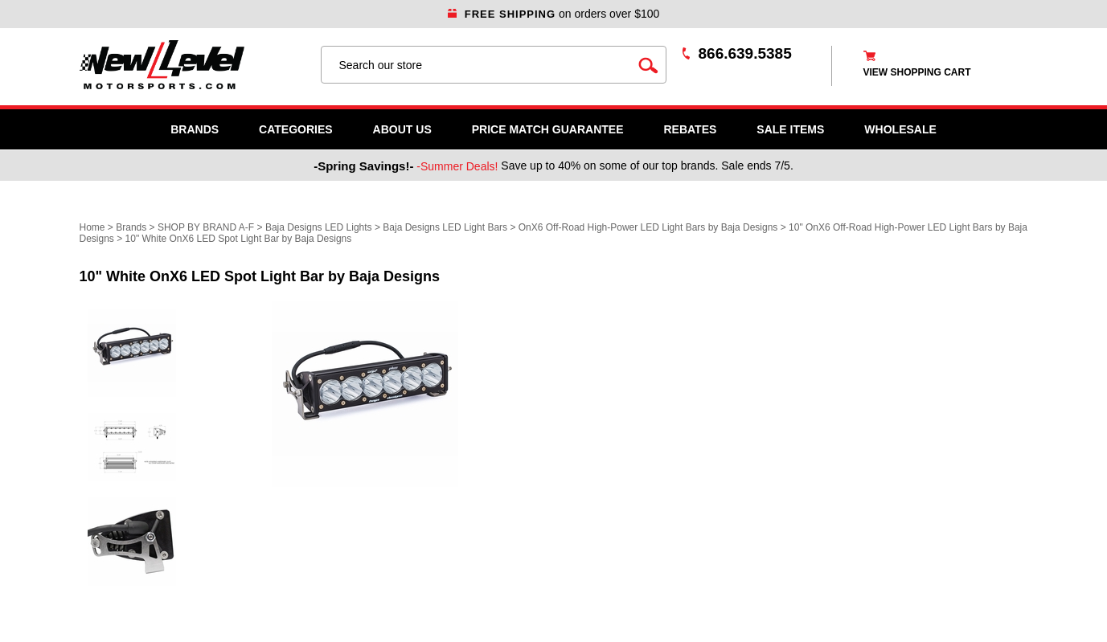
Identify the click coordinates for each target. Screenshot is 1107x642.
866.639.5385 (745, 53)
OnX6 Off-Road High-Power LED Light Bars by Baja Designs (648, 227)
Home (92, 227)
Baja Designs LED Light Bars (445, 227)
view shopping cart (917, 72)
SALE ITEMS (790, 129)
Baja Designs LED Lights (318, 227)
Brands (194, 129)
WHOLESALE (900, 129)
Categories (296, 129)
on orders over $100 (554, 13)
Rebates (689, 129)
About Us (402, 129)
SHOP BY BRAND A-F (206, 227)
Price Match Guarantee (548, 129)
